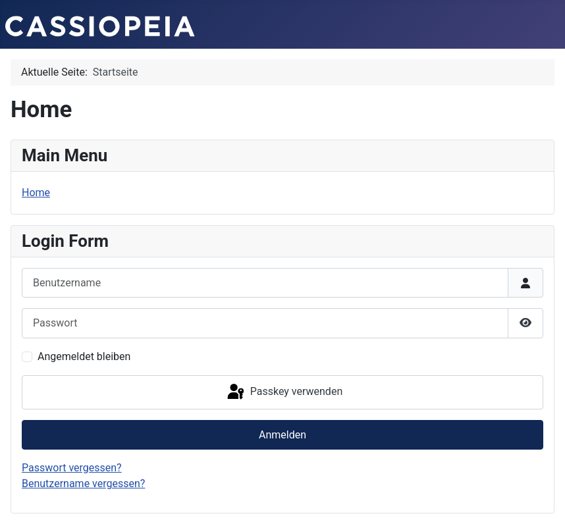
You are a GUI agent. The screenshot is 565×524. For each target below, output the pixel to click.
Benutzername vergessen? (83, 483)
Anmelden (282, 435)
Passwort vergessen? (72, 467)
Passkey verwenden (283, 392)
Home (36, 192)
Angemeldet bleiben (84, 356)
